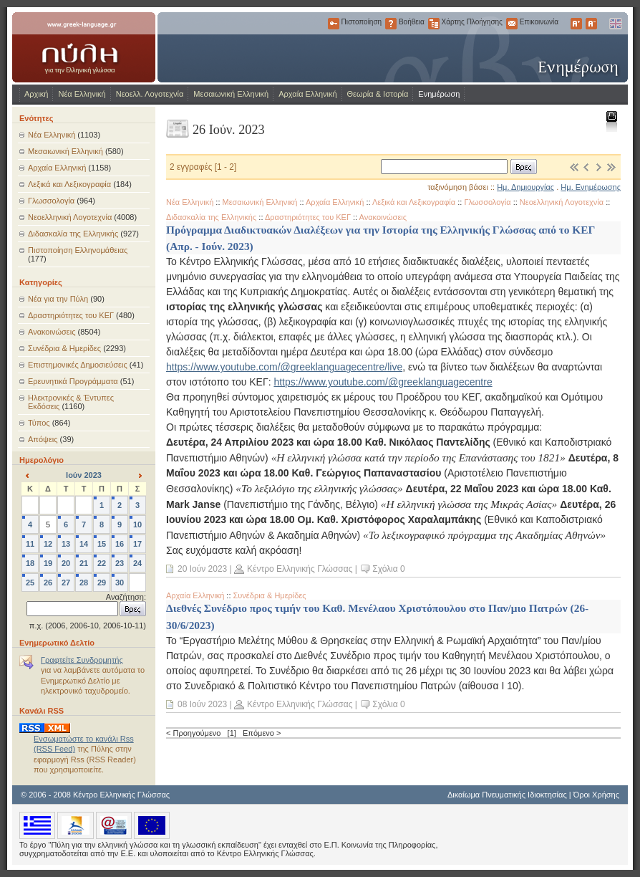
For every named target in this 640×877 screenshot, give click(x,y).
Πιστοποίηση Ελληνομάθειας (77, 250)
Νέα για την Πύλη (58, 298)
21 (83, 563)
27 (66, 582)
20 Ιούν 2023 (202, 569)
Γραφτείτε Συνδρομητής (82, 660)
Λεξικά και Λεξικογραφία (69, 184)
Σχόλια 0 (388, 569)
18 (30, 563)
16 (119, 544)
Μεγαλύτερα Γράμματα (576, 23)
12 (48, 544)
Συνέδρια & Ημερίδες (64, 348)
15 (101, 544)
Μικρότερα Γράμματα (591, 23)
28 (83, 582)
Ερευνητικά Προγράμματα (73, 381)
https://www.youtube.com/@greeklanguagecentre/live (284, 367)
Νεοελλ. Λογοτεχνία (150, 94)
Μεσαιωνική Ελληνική (230, 94)
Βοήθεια (391, 23)
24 (137, 563)
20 (66, 563)
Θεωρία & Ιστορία (378, 94)
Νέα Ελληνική (81, 94)
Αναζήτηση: (126, 597)
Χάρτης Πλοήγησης (434, 23)
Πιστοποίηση (333, 23)
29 (101, 582)
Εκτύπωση (611, 121)
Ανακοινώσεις (51, 331)
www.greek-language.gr (83, 47)
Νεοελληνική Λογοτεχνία (70, 217)
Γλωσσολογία (51, 200)
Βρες (523, 166)
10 (137, 524)
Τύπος (39, 422)
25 (30, 582)
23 (119, 563)
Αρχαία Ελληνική (307, 94)
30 (119, 582)
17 (137, 544)
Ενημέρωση (439, 94)
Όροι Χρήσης (596, 794)
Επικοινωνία (512, 23)
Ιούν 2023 (84, 475)
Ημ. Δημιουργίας (525, 187)
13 (66, 544)
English (615, 23)
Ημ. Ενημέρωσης (591, 187)
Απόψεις (43, 439)
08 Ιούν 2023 (202, 704)
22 (101, 563)
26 (48, 582)
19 (48, 563)
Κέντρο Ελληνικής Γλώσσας (299, 569)
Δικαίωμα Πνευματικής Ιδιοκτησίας (507, 794)
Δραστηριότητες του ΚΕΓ (71, 315)
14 (83, 544)
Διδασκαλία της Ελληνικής (73, 233)
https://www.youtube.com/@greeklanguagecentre (382, 382)
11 (30, 544)
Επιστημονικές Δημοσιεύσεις (77, 364)
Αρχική (36, 94)
